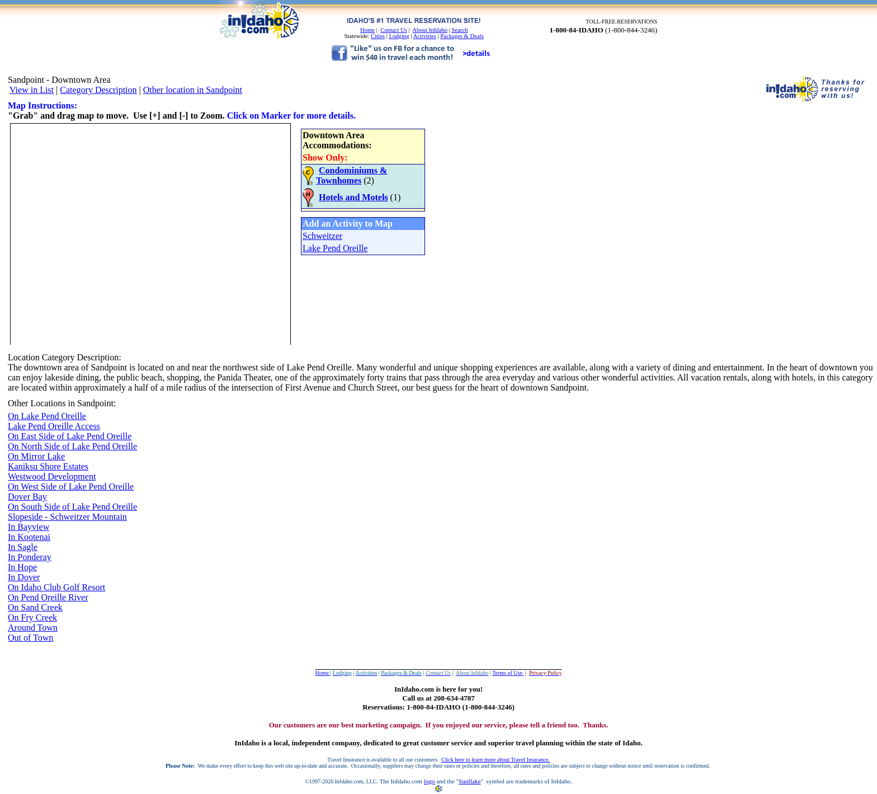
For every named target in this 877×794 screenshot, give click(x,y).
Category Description (98, 90)
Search (459, 30)
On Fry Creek (32, 617)
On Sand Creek (35, 607)
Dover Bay (27, 496)
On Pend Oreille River (48, 597)
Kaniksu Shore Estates (48, 466)
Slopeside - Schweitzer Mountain (67, 516)
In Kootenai (29, 537)
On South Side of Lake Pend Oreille (72, 506)
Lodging (399, 36)
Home (367, 30)
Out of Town (30, 637)
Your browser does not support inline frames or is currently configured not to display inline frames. (217, 233)
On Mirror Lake (36, 456)
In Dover (24, 577)
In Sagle (22, 547)
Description (98, 357)
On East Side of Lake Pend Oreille (69, 436)
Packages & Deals (462, 36)
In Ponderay (29, 557)
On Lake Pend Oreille (47, 416)
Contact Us (393, 30)
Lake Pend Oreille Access (54, 426)
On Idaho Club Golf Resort (56, 587)
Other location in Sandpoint (192, 90)
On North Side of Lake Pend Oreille (72, 446)
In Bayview (28, 527)
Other (18, 403)
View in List (32, 90)
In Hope (22, 567)
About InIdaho (429, 30)
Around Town (33, 627)
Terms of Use (508, 673)
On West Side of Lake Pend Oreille (71, 486)
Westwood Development (52, 476)
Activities (424, 36)
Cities (378, 36)
